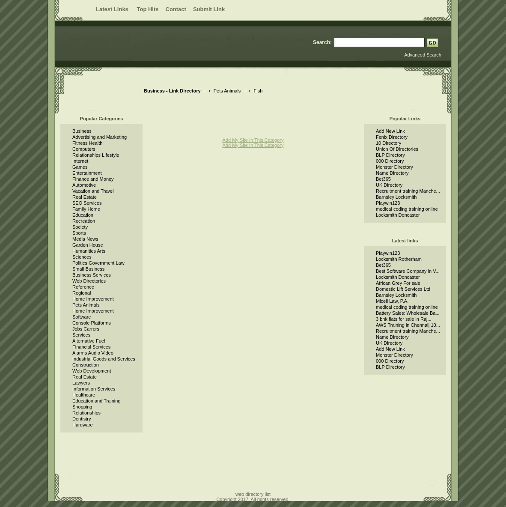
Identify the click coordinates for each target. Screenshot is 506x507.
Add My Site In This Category (253, 140)
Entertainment (86, 173)
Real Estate (84, 197)
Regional (81, 292)
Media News (85, 239)
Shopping (82, 406)
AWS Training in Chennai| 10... (408, 325)
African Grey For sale (398, 283)
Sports (79, 233)
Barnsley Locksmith (396, 197)
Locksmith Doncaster (398, 215)
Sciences (82, 256)
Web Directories (89, 280)
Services (81, 334)
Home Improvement (93, 298)
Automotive (84, 185)
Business (82, 131)
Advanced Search (422, 54)
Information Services (93, 388)
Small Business (88, 268)
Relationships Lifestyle (95, 155)
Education (82, 215)
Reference (83, 286)
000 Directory (390, 161)
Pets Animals (227, 90)
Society (80, 227)
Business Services (91, 274)
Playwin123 (388, 203)
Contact (176, 9)
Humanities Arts (88, 251)
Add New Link (390, 131)
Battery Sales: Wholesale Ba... (408, 313)
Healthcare (83, 394)
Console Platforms (91, 322)
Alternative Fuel (88, 340)
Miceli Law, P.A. (392, 301)
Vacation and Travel (92, 191)
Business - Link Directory (172, 90)
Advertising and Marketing (99, 137)
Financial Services (91, 346)
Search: (322, 42)
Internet (80, 161)
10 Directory (388, 143)
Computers (83, 149)
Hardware (82, 424)
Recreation (83, 221)
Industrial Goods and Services (103, 358)
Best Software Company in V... (408, 271)
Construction (85, 364)
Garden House (87, 245)
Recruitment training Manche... (408, 191)
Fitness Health (87, 143)
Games (79, 167)
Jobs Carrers (85, 328)
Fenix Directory (392, 137)
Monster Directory (394, 167)
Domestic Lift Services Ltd (403, 289)
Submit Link (209, 9)
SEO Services (86, 203)
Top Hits (147, 9)
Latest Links (113, 9)
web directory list (253, 494)
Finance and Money (93, 179)
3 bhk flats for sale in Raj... (404, 319)
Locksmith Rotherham (399, 259)
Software (81, 316)
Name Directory (392, 173)
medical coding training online (407, 209)
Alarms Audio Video (92, 352)
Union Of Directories (397, 149)
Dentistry (81, 418)
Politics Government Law (98, 262)
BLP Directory (390, 155)
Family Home (86, 209)
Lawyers (81, 382)
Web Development (91, 370)
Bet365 (383, 179)
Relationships (86, 412)
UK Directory (389, 185)
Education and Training (96, 400)
